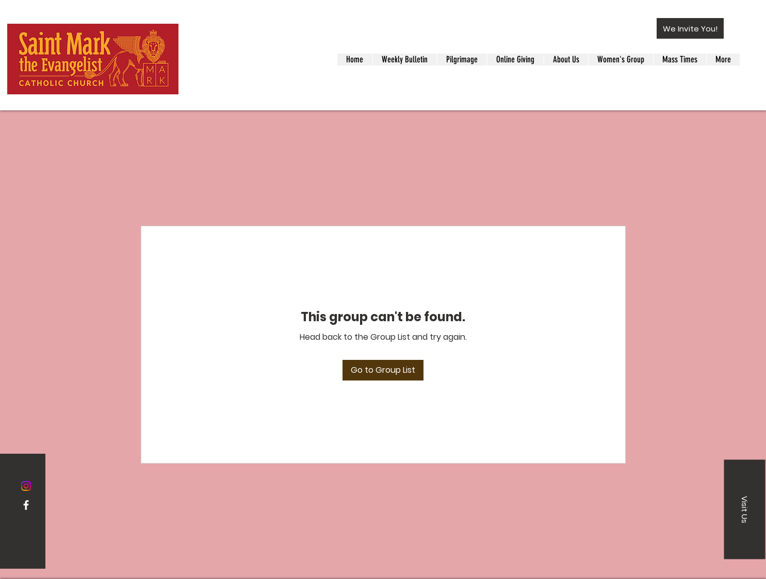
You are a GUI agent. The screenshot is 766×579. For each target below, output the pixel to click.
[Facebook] (26, 505)
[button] (690, 28)
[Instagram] (26, 485)
